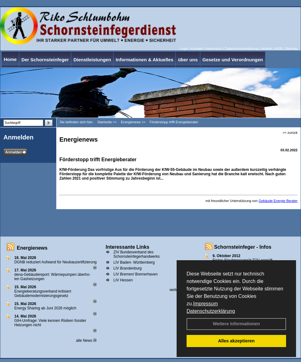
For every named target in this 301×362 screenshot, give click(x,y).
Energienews (32, 248)
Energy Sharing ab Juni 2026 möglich (45, 308)
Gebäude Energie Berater (278, 201)
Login (184, 48)
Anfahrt (266, 48)
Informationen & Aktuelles (144, 59)
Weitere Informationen (236, 323)
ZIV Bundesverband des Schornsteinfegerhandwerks (136, 254)
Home (10, 59)
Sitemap (291, 48)
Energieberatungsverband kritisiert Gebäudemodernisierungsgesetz (42, 293)
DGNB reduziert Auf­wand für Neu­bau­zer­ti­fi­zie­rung (55, 262)
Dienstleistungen (92, 59)
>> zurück (290, 132)
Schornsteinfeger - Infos (242, 247)
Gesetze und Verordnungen (232, 59)
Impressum (205, 303)
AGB (278, 48)
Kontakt (196, 48)
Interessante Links (128, 247)
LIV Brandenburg (127, 268)
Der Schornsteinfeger (45, 59)
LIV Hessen (123, 280)
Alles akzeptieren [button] (236, 340)
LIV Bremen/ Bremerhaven (135, 274)
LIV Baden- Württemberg (134, 262)
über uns (187, 59)
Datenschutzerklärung (211, 311)
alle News (86, 340)
